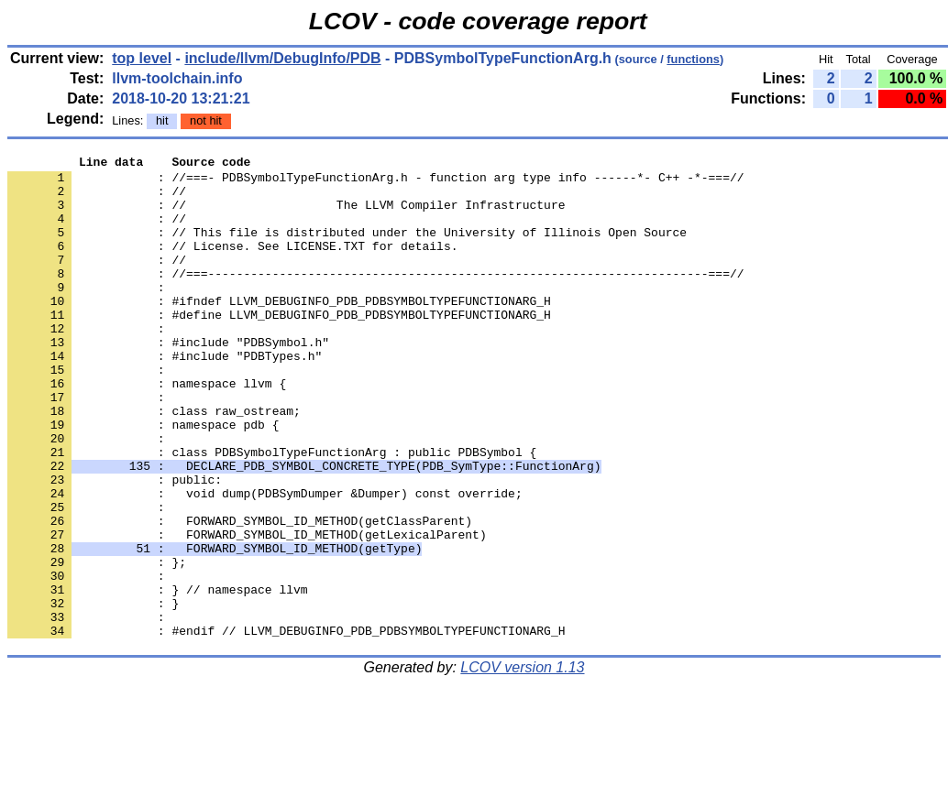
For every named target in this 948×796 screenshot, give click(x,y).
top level (141, 58)
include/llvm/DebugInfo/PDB (282, 58)
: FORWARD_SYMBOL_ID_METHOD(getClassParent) (239, 594)
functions (693, 59)
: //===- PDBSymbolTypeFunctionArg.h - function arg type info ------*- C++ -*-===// (375, 182)
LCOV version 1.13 (522, 763)
